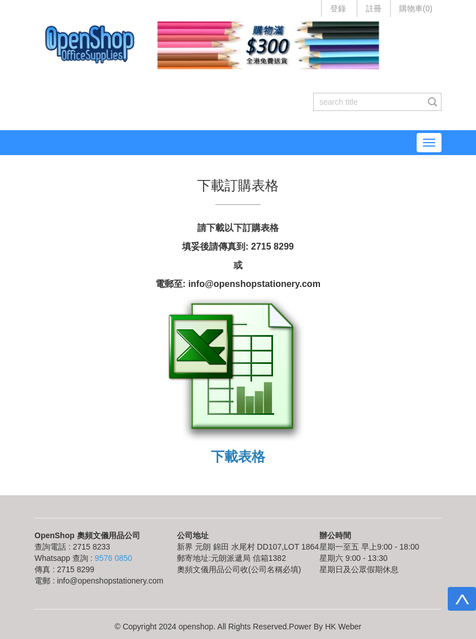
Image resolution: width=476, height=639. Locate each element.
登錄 (338, 8)
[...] (369, 101)
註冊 (374, 8)
